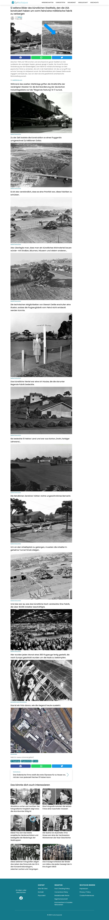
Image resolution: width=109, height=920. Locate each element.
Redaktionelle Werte (62, 895)
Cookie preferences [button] (87, 895)
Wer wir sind (42, 889)
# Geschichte (26, 761)
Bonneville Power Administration (19, 702)
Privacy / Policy (85, 892)
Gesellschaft (83, 2)
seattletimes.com (17, 80)
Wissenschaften (47, 2)
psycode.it (41, 895)
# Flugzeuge (15, 761)
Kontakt (41, 892)
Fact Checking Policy (62, 889)
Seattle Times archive (16, 134)
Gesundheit (72, 2)
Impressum (84, 889)
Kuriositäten (60, 2)
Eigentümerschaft (61, 899)
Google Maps (14, 754)
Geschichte (94, 2)
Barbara (20, 17)
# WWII (35, 761)
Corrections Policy (61, 892)
